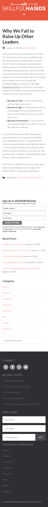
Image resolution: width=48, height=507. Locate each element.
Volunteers (37, 177)
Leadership (22, 177)
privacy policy (8, 229)
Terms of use (41, 227)
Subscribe (12, 223)
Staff (30, 177)
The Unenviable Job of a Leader (16, 250)
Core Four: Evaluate (11, 256)
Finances (6, 293)
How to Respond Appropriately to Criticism (21, 268)
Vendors (6, 323)
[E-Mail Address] (24, 437)
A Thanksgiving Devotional (13, 262)
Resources (7, 311)
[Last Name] (24, 428)
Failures (5, 287)
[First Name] (24, 419)
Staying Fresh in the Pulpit (13, 244)
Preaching (6, 305)
